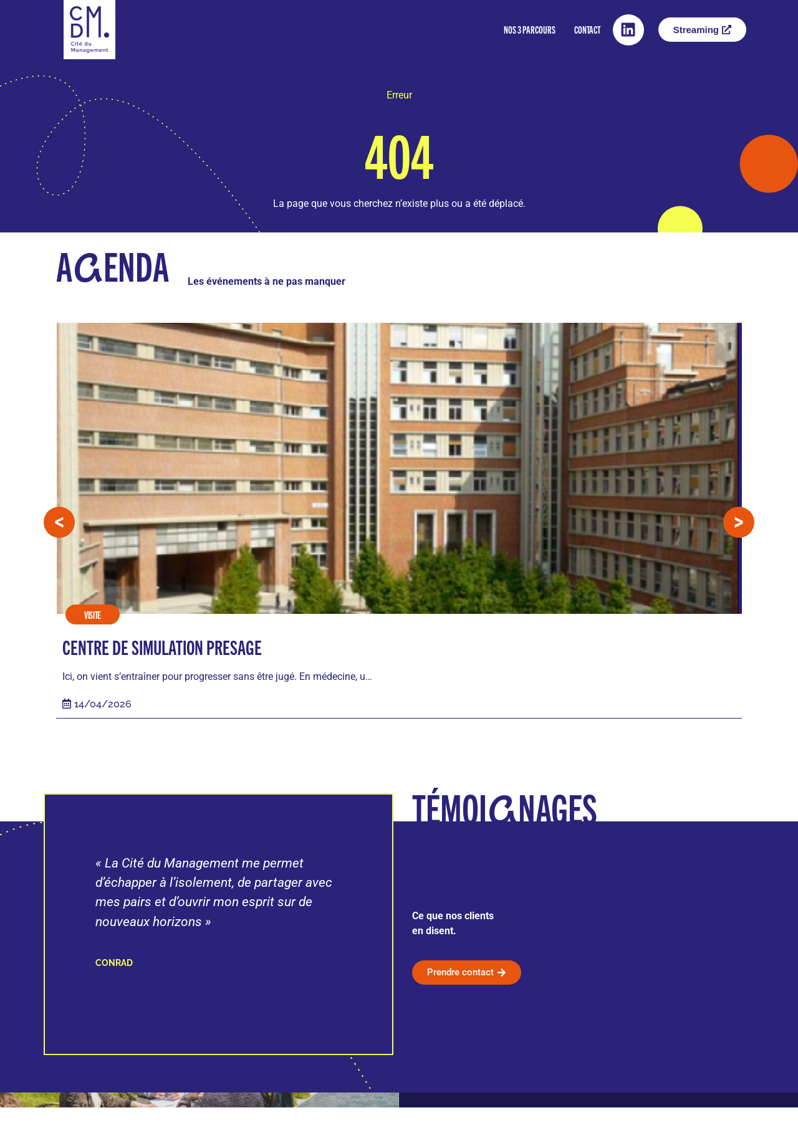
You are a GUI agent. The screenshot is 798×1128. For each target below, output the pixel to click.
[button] (59, 532)
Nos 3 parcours (529, 30)
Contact (587, 30)
